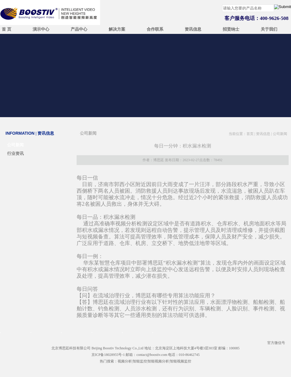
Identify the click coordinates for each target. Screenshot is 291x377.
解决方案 (117, 29)
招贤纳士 (231, 29)
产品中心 (79, 29)
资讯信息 (193, 29)
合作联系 (155, 29)
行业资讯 (15, 153)
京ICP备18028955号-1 (108, 355)
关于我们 (269, 29)
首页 (250, 134)
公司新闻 (15, 145)
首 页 (6, 29)
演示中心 (41, 29)
